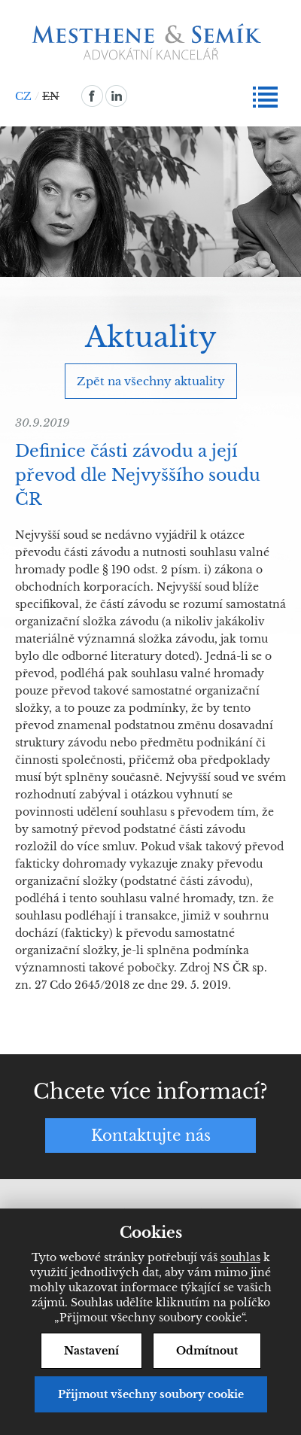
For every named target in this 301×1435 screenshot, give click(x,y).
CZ (23, 96)
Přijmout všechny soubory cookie (151, 1394)
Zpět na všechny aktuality (151, 381)
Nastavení (91, 1350)
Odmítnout (207, 1350)
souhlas (240, 1257)
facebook (92, 96)
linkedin (116, 96)
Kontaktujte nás (151, 1135)
